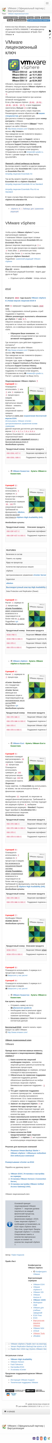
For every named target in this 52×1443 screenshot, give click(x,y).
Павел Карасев (17, 1255)
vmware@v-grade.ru (34, 152)
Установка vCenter (18, 1370)
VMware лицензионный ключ (18, 14)
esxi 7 (22, 18)
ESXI (35, 1318)
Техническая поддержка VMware (24, 1382)
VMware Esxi (18, 743)
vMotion (21, 512)
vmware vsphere (10, 18)
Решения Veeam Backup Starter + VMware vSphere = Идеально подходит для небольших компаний (28, 1153)
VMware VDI (38, 1292)
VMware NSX (38, 1328)
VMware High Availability (21, 1359)
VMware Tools (39, 1333)
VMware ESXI (39, 1284)
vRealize (36, 1336)
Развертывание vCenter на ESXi (19, 1162)
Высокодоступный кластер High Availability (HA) (28, 587)
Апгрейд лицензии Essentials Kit (18, 174)
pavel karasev (20, 20)
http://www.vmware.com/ (17, 129)
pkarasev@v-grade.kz (22, 1008)
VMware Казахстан (21, 471)
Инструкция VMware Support (23, 1380)
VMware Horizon (17, 1362)
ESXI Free (37, 1315)
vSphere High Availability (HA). (29, 517)
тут (16, 621)
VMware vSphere (20, 661)
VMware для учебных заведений (38, 1310)
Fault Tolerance (17, 1364)
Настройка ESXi (17, 1367)
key (37, 18)
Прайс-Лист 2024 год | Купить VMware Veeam (30, 1349)
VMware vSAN (39, 1300)
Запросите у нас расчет (18, 975)
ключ (30, 18)
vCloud (36, 1331)
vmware (45, 18)
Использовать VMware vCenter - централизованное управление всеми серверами (21, 423)
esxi (10, 20)
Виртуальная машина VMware (38, 1323)
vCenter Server (39, 575)
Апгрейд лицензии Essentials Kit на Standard (24, 184)
